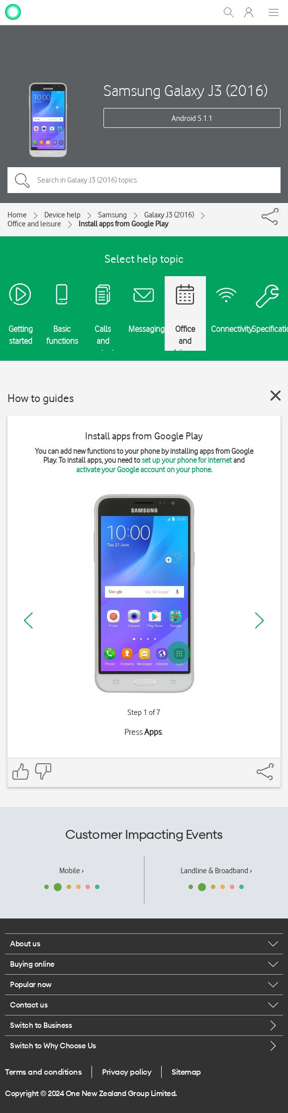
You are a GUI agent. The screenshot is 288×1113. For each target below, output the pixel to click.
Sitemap (186, 1072)
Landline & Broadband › (216, 870)
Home (17, 214)
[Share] (280, 214)
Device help (62, 214)
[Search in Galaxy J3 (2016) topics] (144, 180)
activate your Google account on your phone (143, 469)
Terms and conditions (43, 1072)
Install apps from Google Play (123, 223)
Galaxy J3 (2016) (169, 214)
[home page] (13, 11)
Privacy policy (126, 1072)
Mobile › (71, 870)
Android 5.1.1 (192, 118)
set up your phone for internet (187, 460)
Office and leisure (34, 223)
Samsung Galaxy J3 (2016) (185, 90)
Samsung (112, 214)
